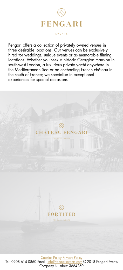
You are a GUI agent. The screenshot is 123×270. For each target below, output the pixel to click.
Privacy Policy (72, 257)
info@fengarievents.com (64, 262)
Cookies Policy (51, 257)
